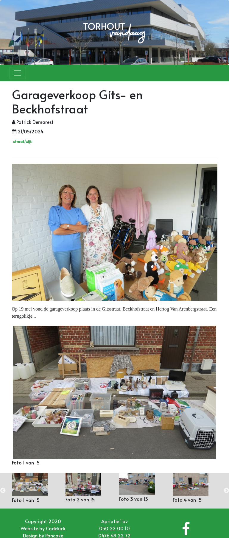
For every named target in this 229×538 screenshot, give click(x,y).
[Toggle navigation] (17, 73)
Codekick (56, 528)
